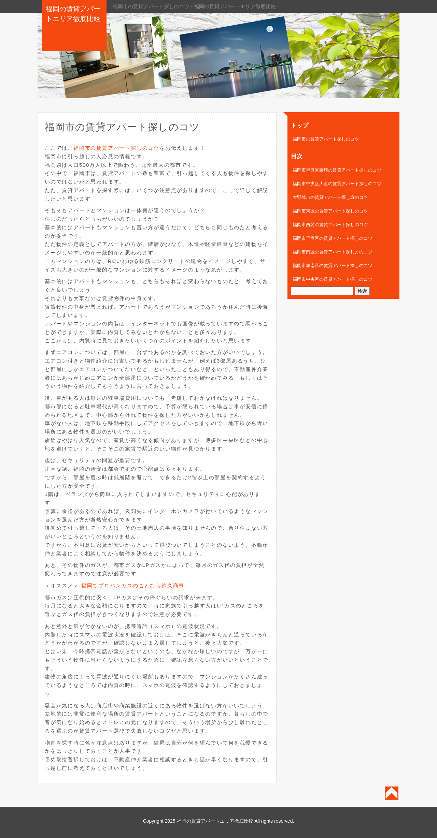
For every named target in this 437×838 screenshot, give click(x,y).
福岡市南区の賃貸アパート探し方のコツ (332, 251)
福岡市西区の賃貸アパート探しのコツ (330, 224)
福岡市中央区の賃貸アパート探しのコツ (332, 279)
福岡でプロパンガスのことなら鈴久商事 (132, 585)
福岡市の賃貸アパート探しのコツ (116, 148)
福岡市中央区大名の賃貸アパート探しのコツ (337, 183)
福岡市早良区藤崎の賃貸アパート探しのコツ (337, 170)
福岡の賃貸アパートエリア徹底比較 (215, 821)
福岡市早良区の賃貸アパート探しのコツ (332, 238)
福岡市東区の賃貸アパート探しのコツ (330, 211)
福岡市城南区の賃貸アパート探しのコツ (332, 265)
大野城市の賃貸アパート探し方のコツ (330, 197)
